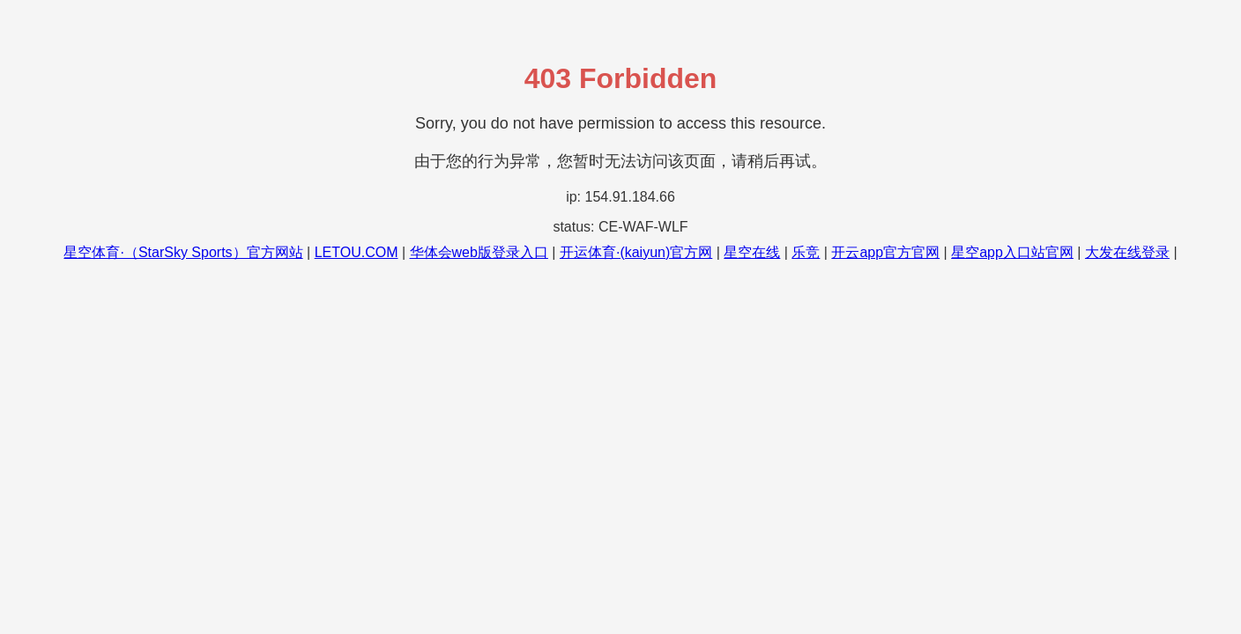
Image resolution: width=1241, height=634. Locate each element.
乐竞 (805, 252)
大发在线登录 (1127, 252)
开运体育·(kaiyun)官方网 (636, 252)
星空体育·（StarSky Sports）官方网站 (182, 252)
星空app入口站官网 (1012, 252)
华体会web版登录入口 (479, 252)
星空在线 (752, 252)
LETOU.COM (356, 252)
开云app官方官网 (885, 252)
